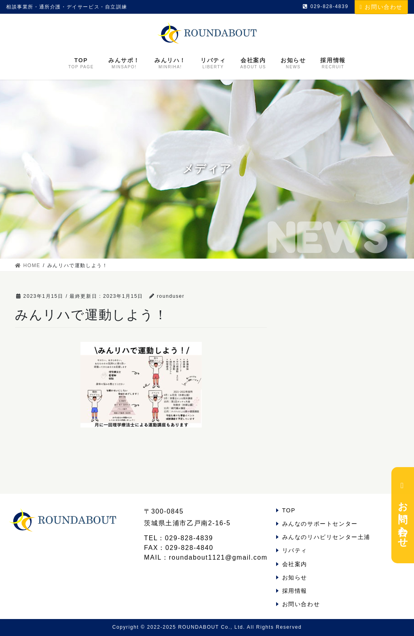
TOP (289, 510)
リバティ (294, 550)
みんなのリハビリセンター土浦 (326, 537)
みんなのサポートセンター (320, 523)
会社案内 (294, 564)
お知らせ (294, 577)
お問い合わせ (381, 7)
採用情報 (294, 591)
